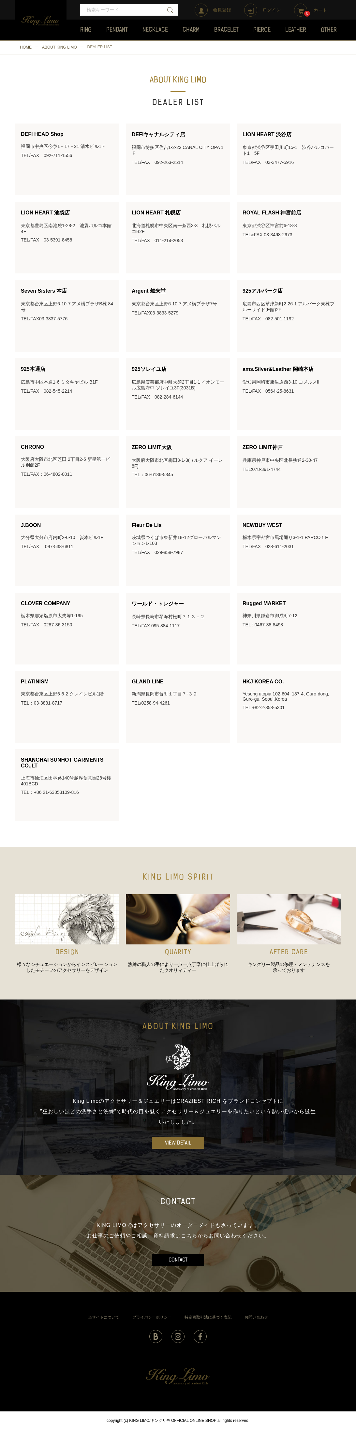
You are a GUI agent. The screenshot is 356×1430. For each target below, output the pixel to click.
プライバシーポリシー (151, 1317)
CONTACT (178, 1260)
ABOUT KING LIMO (59, 47)
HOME (26, 47)
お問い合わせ (256, 1317)
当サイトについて (103, 1317)
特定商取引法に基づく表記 (208, 1317)
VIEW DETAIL (178, 1143)
